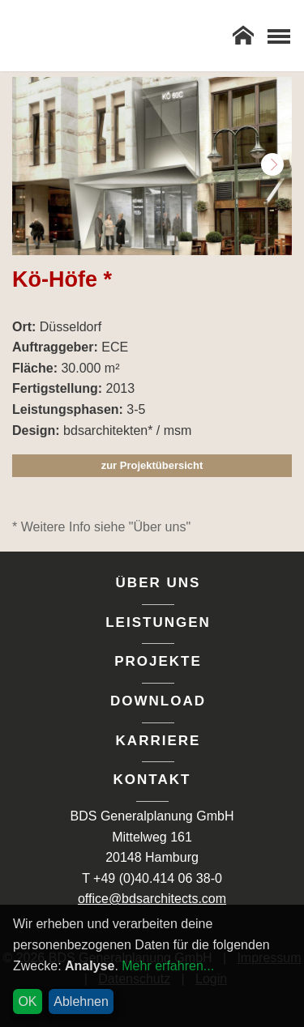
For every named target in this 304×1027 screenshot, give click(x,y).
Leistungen (158, 622)
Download (158, 701)
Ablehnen (81, 1001)
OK (27, 1001)
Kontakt (152, 779)
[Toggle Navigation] (278, 36)
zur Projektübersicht (152, 465)
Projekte (158, 661)
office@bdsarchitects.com (152, 899)
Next (272, 164)
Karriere (158, 740)
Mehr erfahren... (168, 966)
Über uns (158, 582)
